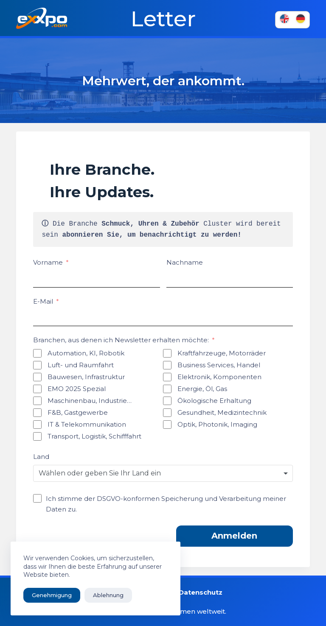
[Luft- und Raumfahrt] (37, 365)
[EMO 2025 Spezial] (37, 389)
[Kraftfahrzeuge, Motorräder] (167, 353)
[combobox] (162, 473)
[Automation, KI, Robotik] (37, 353)
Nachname (184, 262)
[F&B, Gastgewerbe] (37, 412)
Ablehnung (108, 595)
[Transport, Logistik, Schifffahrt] (37, 436)
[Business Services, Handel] (167, 365)
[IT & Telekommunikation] (37, 424)
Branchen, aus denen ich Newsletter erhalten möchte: (121, 340)
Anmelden (234, 536)
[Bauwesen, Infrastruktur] (37, 377)
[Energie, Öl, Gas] (167, 389)
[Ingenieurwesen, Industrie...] (37, 401)
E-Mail (43, 301)
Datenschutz (200, 592)
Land (41, 457)
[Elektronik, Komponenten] (167, 377)
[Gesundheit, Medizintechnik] (167, 412)
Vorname (48, 262)
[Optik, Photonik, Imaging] (167, 424)
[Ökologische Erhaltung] (167, 401)
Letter (163, 19)
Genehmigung (52, 595)
